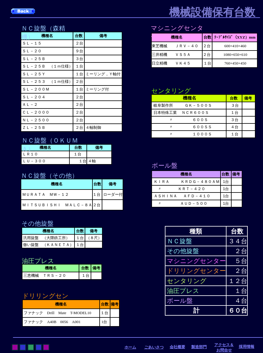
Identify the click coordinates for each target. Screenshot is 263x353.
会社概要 (177, 347)
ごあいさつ (154, 347)
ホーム (130, 347)
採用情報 (246, 346)
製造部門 (199, 347)
